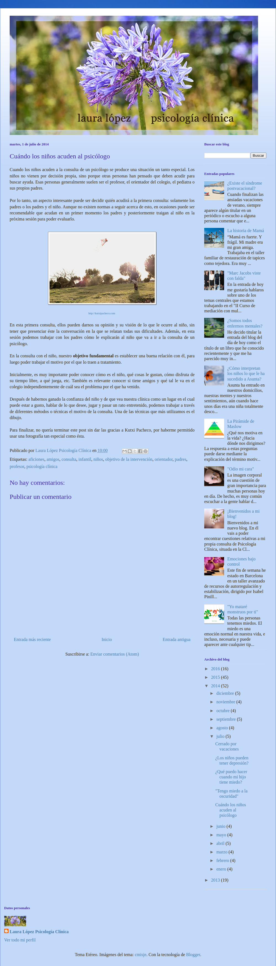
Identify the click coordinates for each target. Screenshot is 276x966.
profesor (17, 466)
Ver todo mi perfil (20, 940)
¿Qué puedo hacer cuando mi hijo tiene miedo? (231, 776)
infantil (84, 459)
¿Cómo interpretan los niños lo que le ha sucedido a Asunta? (246, 373)
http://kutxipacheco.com (101, 313)
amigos (53, 459)
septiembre (226, 719)
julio (220, 736)
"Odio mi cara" (240, 469)
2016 (216, 668)
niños (98, 459)
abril (220, 843)
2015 (216, 677)
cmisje (141, 954)
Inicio (107, 639)
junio (221, 826)
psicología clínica (41, 466)
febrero (223, 860)
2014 (216, 685)
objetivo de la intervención (128, 459)
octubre (223, 710)
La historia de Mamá (245, 230)
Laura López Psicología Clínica (39, 931)
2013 (216, 880)
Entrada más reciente (32, 639)
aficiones (36, 459)
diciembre (225, 693)
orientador (164, 459)
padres (180, 459)
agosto (222, 727)
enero (221, 869)
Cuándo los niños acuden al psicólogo (230, 810)
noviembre (226, 701)
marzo (222, 852)
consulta (69, 459)
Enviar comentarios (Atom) (114, 654)
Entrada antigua (176, 639)
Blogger (193, 954)
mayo (221, 834)
